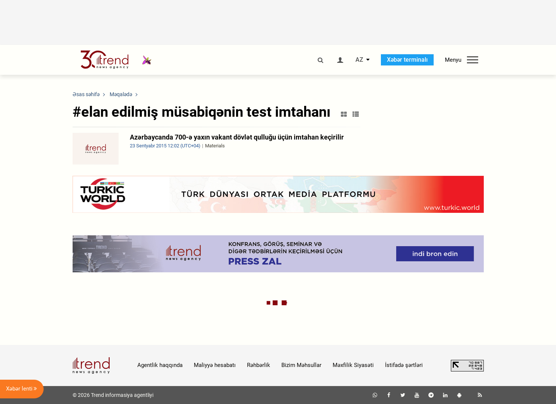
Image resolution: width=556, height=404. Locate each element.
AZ (359, 60)
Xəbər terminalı (407, 59)
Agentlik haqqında (160, 365)
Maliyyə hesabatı (215, 365)
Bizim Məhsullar (301, 365)
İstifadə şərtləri (404, 365)
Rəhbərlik (258, 365)
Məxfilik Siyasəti (353, 365)
